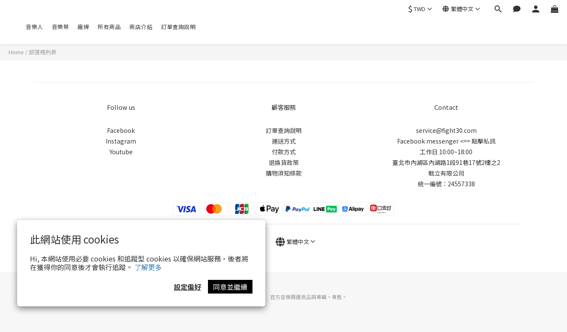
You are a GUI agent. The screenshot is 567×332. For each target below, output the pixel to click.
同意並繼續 (230, 287)
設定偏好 (187, 287)
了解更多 (148, 267)
